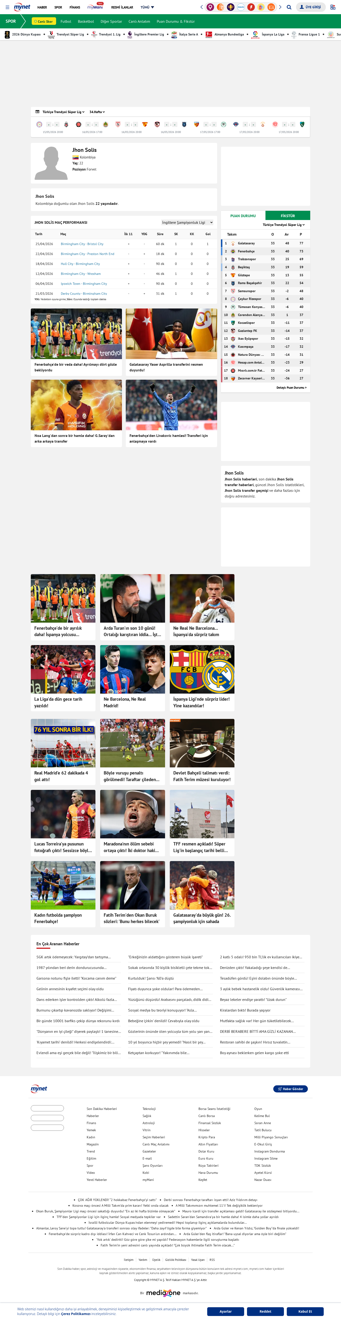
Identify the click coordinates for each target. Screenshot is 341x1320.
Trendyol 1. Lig (106, 34)
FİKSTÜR (288, 215)
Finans (91, 1123)
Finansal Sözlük (209, 1123)
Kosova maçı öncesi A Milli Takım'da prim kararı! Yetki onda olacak (120, 1205)
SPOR (11, 21)
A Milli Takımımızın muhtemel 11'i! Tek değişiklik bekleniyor (219, 1205)
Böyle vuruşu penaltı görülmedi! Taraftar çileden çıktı (130, 776)
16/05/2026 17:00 (92, 132)
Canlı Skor (45, 21)
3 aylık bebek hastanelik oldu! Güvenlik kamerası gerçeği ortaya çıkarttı (260, 989)
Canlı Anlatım (139, 21)
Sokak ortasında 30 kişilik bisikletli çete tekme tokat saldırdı (170, 967)
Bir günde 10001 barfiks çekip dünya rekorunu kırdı (78, 1020)
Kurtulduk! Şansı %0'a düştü (151, 978)
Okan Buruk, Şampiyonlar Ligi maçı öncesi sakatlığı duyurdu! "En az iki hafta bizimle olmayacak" (105, 1211)
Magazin (93, 1144)
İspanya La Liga (267, 34)
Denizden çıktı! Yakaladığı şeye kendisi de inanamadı (253, 967)
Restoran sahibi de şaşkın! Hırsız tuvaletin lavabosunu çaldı (253, 1042)
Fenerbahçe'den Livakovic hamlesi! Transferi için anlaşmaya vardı (169, 438)
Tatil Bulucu (263, 1130)
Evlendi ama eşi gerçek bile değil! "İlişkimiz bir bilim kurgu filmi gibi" (78, 1053)
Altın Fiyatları (208, 1144)
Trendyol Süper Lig (66, 34)
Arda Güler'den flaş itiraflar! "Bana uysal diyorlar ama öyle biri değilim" (235, 1234)
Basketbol (86, 21)
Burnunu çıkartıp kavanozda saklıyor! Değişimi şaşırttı (73, 1010)
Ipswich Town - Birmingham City (84, 284)
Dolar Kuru (206, 1151)
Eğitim (91, 1158)
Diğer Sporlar (111, 21)
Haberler (93, 1116)
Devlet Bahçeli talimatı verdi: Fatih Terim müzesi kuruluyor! (202, 776)
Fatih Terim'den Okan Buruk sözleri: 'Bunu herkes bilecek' (132, 918)
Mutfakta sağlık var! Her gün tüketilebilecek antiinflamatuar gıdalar (255, 1021)
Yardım (143, 1260)
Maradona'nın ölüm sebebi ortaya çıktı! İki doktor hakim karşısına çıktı (131, 847)
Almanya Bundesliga (224, 34)
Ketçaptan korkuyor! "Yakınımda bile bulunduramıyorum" (157, 1053)
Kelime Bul (262, 1116)
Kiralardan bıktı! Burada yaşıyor (245, 1010)
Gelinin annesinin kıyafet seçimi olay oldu (70, 988)
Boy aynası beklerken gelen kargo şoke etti (254, 1052)
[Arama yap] (289, 7)
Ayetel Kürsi (263, 1172)
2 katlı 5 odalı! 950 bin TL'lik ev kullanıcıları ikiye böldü (259, 957)
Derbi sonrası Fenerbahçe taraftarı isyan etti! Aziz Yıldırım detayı (210, 1200)
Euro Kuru (205, 1158)
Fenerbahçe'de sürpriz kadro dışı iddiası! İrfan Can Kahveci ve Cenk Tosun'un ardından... (112, 1234)
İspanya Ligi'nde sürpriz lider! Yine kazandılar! (201, 702)
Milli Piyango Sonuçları (271, 1137)
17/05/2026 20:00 (249, 132)
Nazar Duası (262, 1180)
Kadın (91, 1137)
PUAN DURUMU (243, 215)
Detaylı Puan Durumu (290, 388)
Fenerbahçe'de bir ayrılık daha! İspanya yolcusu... (57, 631)
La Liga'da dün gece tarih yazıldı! (58, 702)
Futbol (66, 21)
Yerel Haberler (97, 1180)
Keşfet (202, 1180)
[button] (7, 7)
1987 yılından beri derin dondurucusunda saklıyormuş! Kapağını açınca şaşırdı (70, 967)
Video (91, 1172)
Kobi (146, 1172)
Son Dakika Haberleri (102, 1109)
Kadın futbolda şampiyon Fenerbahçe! (58, 918)
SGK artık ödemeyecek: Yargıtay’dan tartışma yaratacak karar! (72, 957)
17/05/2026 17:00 (210, 132)
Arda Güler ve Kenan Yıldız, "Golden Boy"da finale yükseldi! (256, 1228)
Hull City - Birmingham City (80, 264)
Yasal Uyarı (198, 1260)
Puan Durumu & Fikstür (176, 21)
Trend (91, 1151)
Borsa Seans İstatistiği (214, 1109)
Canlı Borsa (206, 1116)
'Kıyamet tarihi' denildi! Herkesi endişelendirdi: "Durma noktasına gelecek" (74, 1042)
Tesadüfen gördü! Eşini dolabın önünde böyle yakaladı (257, 978)
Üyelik (156, 1260)
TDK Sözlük (262, 1165)
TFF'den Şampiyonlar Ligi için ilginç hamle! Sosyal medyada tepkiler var (109, 1217)
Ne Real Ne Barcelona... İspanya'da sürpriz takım (196, 631)
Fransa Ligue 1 (306, 34)
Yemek (91, 1130)
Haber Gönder (290, 1089)
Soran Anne (262, 1123)
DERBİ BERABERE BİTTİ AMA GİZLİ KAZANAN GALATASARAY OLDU (256, 1031)
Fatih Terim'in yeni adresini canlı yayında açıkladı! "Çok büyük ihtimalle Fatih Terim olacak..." (168, 1245)
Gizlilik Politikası (175, 1260)
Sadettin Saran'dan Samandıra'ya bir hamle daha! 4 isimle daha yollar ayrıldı (223, 1217)
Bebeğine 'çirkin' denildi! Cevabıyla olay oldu (163, 1020)
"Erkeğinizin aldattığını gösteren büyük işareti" (165, 957)
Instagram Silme (266, 1158)
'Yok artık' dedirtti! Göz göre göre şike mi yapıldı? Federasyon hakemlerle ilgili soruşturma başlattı (167, 1239)
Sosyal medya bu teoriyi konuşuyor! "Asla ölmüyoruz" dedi (161, 1010)
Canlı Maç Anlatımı (156, 1144)
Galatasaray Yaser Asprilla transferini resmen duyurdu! (166, 367)
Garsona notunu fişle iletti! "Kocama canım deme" (76, 978)
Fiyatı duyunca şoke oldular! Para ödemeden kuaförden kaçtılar (164, 989)
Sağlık (147, 1116)
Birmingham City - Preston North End (87, 254)
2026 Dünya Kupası (23, 34)
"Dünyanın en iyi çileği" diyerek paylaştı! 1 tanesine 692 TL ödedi (77, 1031)
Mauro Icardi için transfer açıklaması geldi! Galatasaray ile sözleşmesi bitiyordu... (240, 1211)
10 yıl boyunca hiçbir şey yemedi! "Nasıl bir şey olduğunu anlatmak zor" (165, 1042)
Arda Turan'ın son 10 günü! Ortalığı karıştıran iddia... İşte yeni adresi (132, 631)
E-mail (147, 1158)
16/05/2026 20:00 (131, 132)
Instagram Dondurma (269, 1151)
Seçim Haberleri (154, 1137)
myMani (148, 1180)
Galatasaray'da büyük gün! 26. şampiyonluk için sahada (202, 918)
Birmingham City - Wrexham (81, 274)
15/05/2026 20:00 (53, 132)
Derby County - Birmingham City (84, 293)
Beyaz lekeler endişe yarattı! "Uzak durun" (253, 999)
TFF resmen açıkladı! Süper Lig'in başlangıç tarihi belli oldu (199, 847)
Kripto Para (206, 1137)
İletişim (129, 1260)
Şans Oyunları (153, 1165)
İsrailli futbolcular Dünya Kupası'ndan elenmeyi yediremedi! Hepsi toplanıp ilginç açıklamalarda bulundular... (168, 1222)
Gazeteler (149, 1151)
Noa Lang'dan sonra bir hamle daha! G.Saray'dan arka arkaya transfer (75, 438)
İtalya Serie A (184, 34)
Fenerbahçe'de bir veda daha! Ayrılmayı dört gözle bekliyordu (76, 367)
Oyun (258, 1109)
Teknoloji (149, 1109)
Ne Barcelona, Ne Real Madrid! (125, 702)
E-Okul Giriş (263, 1144)
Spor (90, 1165)
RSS (212, 1260)
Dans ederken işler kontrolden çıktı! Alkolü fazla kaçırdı (75, 999)
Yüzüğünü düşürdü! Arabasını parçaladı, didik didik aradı (169, 999)
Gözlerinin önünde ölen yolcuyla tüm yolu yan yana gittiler (169, 1031)
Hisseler (204, 1130)
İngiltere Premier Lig (146, 34)
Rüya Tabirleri (208, 1165)
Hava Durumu (208, 1172)
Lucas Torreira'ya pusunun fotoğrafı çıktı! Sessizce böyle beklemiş (62, 847)
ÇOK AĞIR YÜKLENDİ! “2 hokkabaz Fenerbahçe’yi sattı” (117, 1200)
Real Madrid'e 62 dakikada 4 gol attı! (61, 776)
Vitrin (147, 1130)
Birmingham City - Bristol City (82, 244)
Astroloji (149, 1123)
